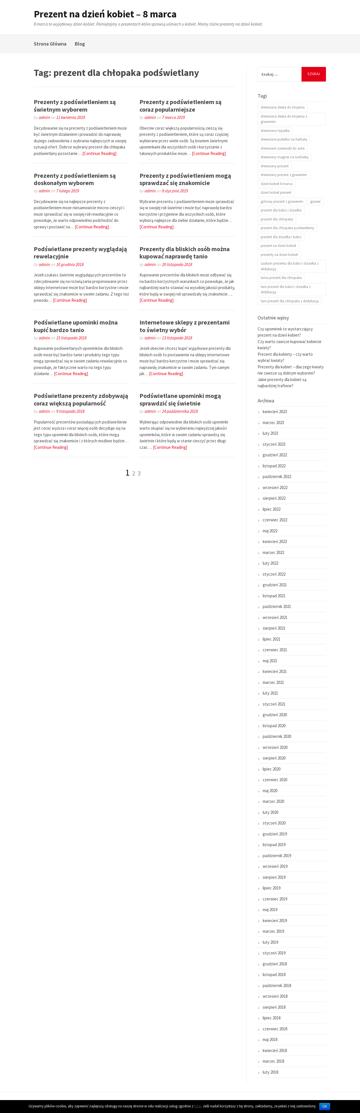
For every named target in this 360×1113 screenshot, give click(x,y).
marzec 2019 (273, 931)
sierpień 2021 (274, 628)
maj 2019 (270, 909)
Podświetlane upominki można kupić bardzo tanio (76, 326)
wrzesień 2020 (275, 747)
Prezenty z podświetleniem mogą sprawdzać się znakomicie (185, 179)
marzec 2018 (273, 1061)
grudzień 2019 (275, 834)
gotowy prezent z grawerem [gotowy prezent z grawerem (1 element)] (282, 201)
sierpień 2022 (274, 498)
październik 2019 (277, 855)
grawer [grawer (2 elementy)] (315, 201)
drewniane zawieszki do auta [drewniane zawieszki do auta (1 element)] (283, 148)
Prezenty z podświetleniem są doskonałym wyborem (75, 179)
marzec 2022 (273, 552)
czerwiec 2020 (275, 779)
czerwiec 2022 (275, 519)
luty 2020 (270, 812)
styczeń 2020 (274, 823)
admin (44, 117)
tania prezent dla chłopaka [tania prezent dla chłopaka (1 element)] (281, 277)
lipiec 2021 (271, 639)
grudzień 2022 (275, 455)
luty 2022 (270, 563)
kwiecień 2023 (275, 411)
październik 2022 (277, 476)
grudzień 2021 (275, 584)
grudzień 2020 (275, 714)
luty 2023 (270, 433)
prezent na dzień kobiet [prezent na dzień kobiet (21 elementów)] (278, 245)
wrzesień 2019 (275, 866)
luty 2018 (270, 1072)
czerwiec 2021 (275, 649)
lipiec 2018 (271, 1017)
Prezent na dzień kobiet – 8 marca (105, 14)
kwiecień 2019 (275, 920)
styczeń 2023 (274, 444)
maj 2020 (270, 790)
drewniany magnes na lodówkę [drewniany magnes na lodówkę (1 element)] (284, 157)
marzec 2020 (273, 801)
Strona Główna (50, 43)
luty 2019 (270, 942)
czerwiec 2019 (275, 899)
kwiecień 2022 (275, 541)
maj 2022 (270, 530)
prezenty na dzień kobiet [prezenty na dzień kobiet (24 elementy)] (279, 254)
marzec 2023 (273, 422)
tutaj (197, 1106)
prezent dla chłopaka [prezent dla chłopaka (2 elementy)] (277, 219)
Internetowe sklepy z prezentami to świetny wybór (185, 326)
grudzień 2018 (275, 963)
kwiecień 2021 (275, 671)
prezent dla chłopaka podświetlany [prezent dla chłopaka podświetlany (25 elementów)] (287, 228)
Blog (80, 43)
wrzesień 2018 (275, 996)
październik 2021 (277, 606)
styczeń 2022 (274, 574)
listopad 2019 (274, 844)
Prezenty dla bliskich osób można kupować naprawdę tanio (185, 252)
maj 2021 (270, 660)
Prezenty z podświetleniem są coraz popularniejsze (181, 105)
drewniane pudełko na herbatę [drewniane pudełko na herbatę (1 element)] (284, 139)
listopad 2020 (274, 725)
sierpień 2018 (274, 1007)
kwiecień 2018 (275, 1050)
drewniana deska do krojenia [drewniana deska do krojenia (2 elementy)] (283, 107)
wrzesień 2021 (275, 617)
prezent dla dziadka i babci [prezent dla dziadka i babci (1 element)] (281, 237)
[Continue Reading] (99, 153)
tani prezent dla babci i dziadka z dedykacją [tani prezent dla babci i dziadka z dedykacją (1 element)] (286, 289)
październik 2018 (277, 985)
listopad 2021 (274, 595)
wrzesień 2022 (275, 487)
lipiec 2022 (271, 509)
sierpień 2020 (274, 758)
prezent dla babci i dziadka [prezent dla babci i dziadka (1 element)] (281, 210)
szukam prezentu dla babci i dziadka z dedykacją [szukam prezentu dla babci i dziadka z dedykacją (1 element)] (290, 266)
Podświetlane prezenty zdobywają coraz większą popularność (81, 399)
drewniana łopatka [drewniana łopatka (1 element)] (275, 130)
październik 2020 (277, 736)
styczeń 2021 (274, 704)
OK (324, 1107)
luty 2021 (270, 693)
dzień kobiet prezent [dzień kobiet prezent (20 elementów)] (276, 192)
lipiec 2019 (271, 888)
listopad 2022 (274, 465)
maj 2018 (270, 1039)
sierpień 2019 (274, 877)
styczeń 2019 (274, 953)
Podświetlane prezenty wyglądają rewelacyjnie (80, 252)
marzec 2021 (273, 682)
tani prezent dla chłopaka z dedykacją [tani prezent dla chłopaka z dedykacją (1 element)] (290, 301)
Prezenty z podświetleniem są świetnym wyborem (75, 105)
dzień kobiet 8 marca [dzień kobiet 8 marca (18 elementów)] (276, 183)
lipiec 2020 (271, 769)
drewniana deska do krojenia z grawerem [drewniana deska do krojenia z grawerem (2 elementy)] (284, 119)
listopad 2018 (274, 974)
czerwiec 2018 (275, 1028)
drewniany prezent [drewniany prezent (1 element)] (275, 166)
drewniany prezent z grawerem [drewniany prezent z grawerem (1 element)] (284, 174)
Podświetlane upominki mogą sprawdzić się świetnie (180, 399)
